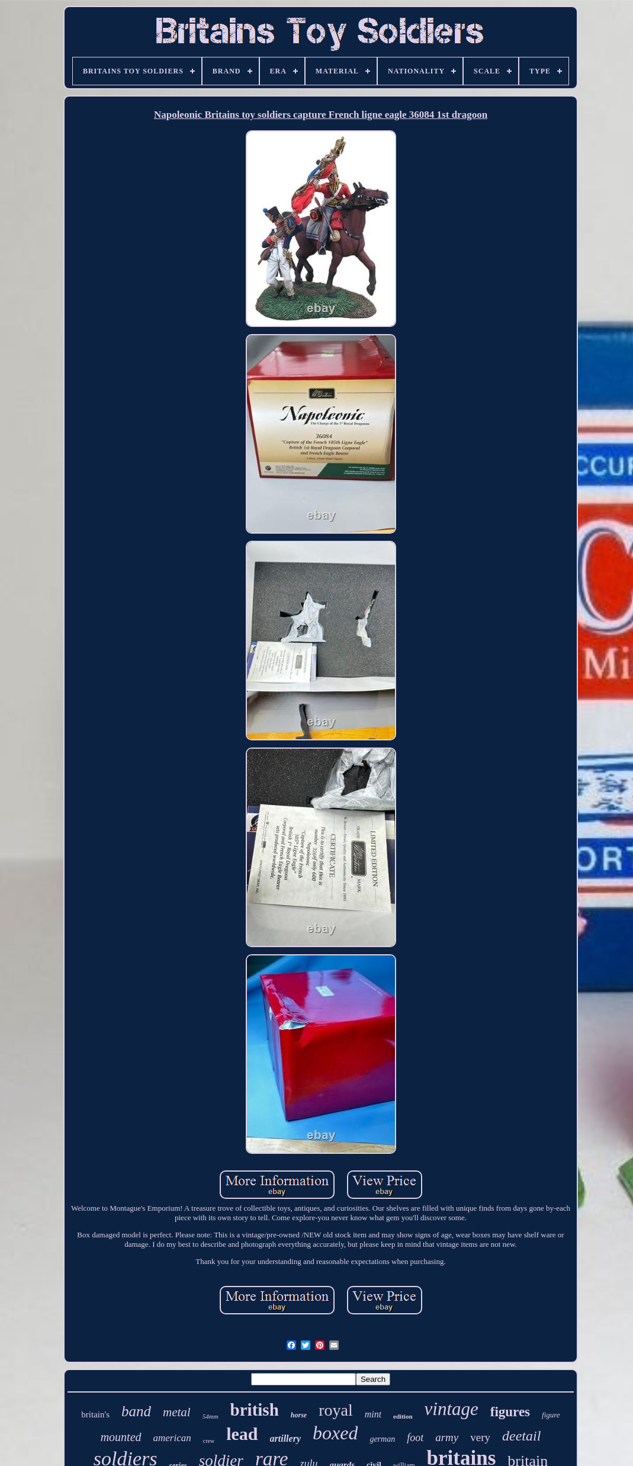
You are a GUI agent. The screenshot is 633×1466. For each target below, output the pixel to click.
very (480, 1437)
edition (402, 1416)
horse (299, 1415)
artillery (285, 1438)
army (446, 1437)
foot (415, 1437)
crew (208, 1441)
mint (373, 1414)
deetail (521, 1435)
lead (242, 1433)
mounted (121, 1436)
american (172, 1437)
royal (336, 1410)
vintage (451, 1408)
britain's (95, 1414)
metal (177, 1412)
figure (551, 1414)
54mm (211, 1416)
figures (510, 1411)
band (136, 1411)
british (254, 1409)
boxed (335, 1432)
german (382, 1439)
